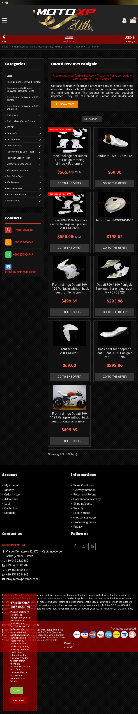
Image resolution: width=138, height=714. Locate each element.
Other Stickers (14, 145)
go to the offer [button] (69, 183)
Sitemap (9, 513)
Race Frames (13, 200)
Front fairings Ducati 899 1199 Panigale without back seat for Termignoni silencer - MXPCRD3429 (69, 290)
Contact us (11, 508)
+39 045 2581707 (17, 565)
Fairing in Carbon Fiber (18, 157)
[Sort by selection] (92, 119)
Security (78, 508)
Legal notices (81, 513)
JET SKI (10, 127)
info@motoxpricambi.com (20, 271)
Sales (9, 75)
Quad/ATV (12, 133)
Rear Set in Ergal (15, 176)
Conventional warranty (87, 499)
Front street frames (16, 194)
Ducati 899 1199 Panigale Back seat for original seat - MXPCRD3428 (114, 288)
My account (11, 485)
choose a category (84, 517)
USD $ (129, 40)
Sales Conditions (84, 485)
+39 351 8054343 (23, 242)
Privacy (78, 526)
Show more (64, 104)
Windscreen (13, 182)
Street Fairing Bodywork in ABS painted (22, 98)
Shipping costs (82, 503)
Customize (18, 700)
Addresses (11, 499)
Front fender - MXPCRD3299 (69, 351)
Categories (15, 64)
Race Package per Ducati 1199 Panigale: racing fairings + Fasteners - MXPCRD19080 (69, 161)
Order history (12, 494)
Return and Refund (84, 494)
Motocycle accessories (19, 164)
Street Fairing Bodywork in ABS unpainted (22, 107)
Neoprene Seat (14, 188)
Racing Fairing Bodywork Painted (24, 82)
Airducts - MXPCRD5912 (114, 156)
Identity (9, 490)
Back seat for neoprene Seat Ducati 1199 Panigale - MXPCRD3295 (114, 353)
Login (7, 503)
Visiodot (69, 647)
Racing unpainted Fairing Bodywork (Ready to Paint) (20, 89)
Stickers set (13, 115)
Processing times (84, 522)
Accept (17, 690)
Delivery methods (84, 490)
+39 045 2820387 (23, 230)
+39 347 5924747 (23, 254)
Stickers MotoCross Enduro (21, 121)
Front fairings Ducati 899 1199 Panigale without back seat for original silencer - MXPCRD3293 (69, 419)
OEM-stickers (13, 139)
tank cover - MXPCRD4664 (114, 220)
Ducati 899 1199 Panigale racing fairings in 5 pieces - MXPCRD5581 (69, 224)
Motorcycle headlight (18, 170)
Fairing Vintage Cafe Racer (20, 151)
